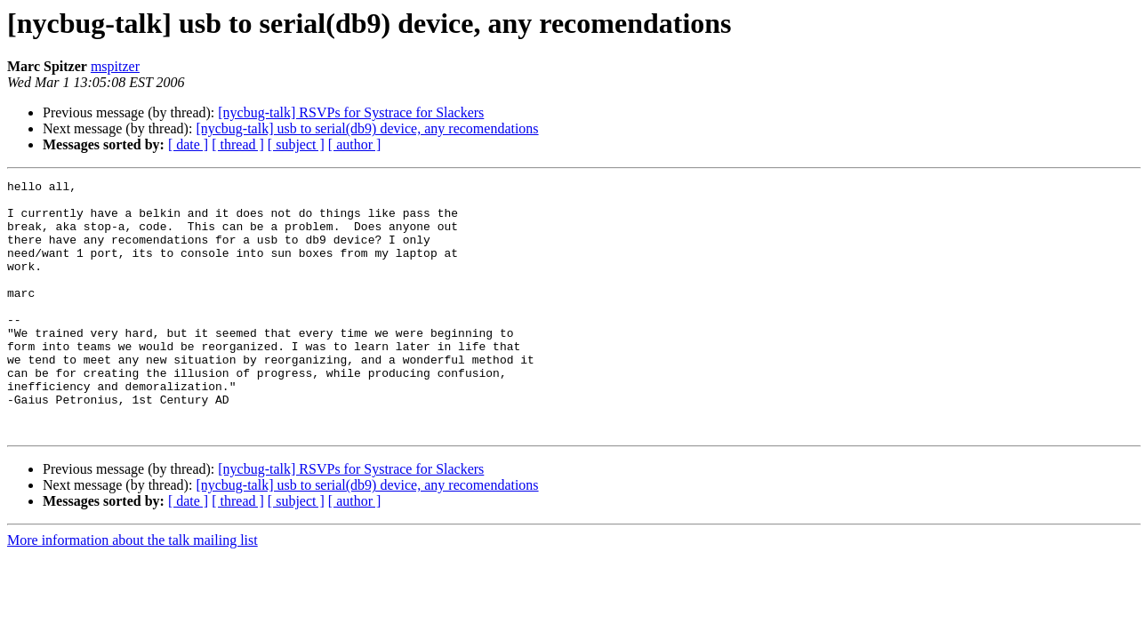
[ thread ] (238, 144)
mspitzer (115, 66)
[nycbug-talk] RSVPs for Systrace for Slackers (351, 112)
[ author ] (354, 144)
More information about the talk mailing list (132, 590)
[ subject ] (296, 144)
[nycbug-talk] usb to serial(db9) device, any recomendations (367, 128)
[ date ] (188, 144)
